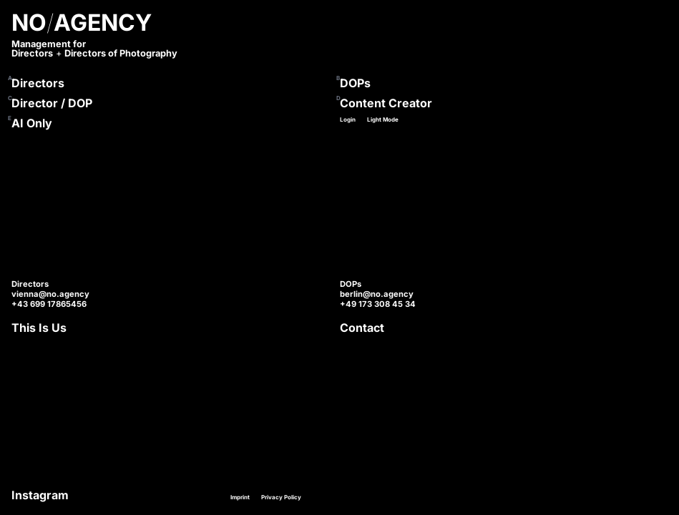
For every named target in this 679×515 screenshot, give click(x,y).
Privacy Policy (281, 497)
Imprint (240, 497)
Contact (362, 327)
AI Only (31, 123)
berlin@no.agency (377, 294)
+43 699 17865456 (49, 304)
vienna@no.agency (50, 294)
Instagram (40, 495)
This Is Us (39, 327)
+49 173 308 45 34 (378, 304)
